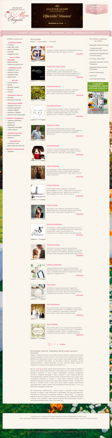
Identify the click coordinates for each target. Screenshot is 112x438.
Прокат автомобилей (14, 135)
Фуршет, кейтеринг (13, 49)
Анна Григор (51, 284)
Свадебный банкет (15, 42)
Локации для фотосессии (15, 64)
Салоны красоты (13, 82)
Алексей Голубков (53, 125)
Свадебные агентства (14, 105)
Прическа (10, 89)
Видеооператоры (13, 62)
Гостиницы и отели (13, 143)
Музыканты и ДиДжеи (14, 112)
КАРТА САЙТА (83, 431)
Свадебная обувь (13, 74)
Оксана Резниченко (97, 72)
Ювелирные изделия (15, 95)
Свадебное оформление (14, 118)
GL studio (50, 47)
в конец (62, 344)
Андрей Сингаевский (54, 265)
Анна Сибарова (52, 324)
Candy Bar (11, 52)
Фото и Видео (42, 41)
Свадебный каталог (39, 33)
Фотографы (11, 60)
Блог (69, 33)
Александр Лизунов (54, 105)
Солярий (10, 92)
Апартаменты (14, 141)
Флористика (11, 123)
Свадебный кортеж (15, 133)
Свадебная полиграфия (15, 127)
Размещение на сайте (84, 33)
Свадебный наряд (15, 68)
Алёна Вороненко (53, 145)
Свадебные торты (13, 54)
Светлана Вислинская (97, 79)
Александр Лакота (53, 86)
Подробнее (79, 54)
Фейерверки (11, 125)
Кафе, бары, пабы (13, 47)
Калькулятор (58, 33)
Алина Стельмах (53, 185)
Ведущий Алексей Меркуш (99, 45)
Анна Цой (93, 76)
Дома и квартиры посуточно (16, 145)
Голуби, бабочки (12, 129)
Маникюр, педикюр (13, 87)
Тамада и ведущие (13, 110)
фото (41, 368)
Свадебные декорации (14, 120)
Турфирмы (11, 151)
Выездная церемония (14, 108)
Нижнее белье (12, 77)
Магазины (11, 97)
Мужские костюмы (13, 72)
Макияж (10, 85)
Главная (23, 33)
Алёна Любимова (53, 166)
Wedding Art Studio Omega (56, 66)
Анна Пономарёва (53, 304)
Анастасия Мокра (53, 245)
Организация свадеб (14, 103)
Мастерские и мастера (14, 100)
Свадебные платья (13, 70)
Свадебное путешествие (15, 149)
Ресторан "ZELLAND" (97, 59)
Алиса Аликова (52, 205)
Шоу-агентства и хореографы (16, 115)
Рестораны (11, 45)
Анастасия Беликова (54, 224)
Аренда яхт (11, 137)
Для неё (15, 80)
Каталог (32, 41)
